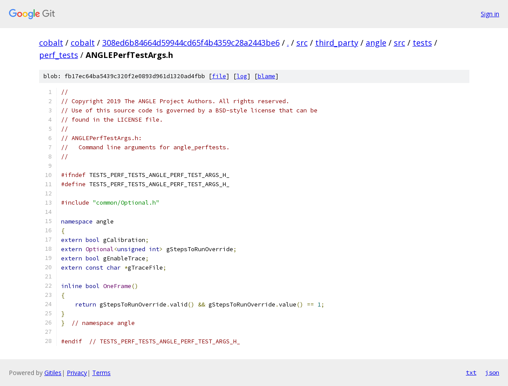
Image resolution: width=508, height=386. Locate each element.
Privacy (77, 372)
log (242, 76)
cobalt (51, 42)
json (492, 372)
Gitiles (52, 372)
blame (266, 76)
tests (422, 42)
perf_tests (58, 55)
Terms (101, 372)
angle (376, 42)
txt (471, 372)
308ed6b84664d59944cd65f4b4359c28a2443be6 (191, 42)
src (302, 42)
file (219, 76)
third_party (336, 42)
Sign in (490, 14)
